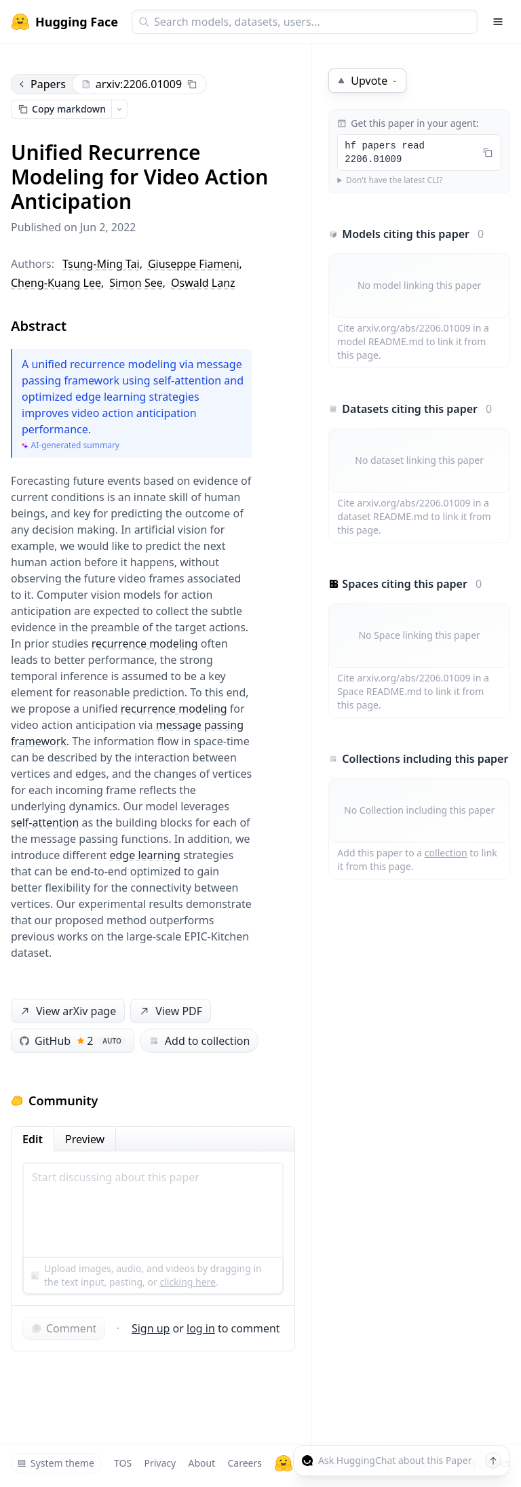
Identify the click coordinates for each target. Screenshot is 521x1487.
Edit (32, 1139)
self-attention (45, 822)
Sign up (151, 1328)
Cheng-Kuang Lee (56, 283)
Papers (41, 84)
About (201, 1462)
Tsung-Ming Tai (101, 264)
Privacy (160, 1462)
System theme (55, 1462)
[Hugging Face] (283, 1463)
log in (201, 1328)
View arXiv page (67, 1011)
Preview (84, 1139)
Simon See (135, 283)
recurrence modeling (145, 643)
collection (446, 852)
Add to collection (199, 1040)
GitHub (73, 1041)
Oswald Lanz (203, 283)
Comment (63, 1328)
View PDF (169, 1011)
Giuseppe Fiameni (193, 264)
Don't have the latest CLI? (394, 180)
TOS (123, 1462)
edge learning (145, 855)
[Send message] (493, 1460)
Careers (244, 1462)
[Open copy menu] (119, 109)
